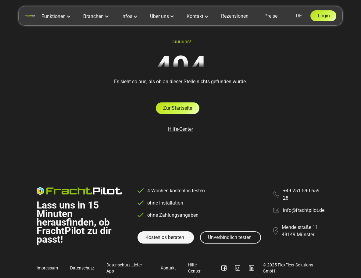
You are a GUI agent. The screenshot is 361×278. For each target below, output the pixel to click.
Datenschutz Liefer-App (124, 267)
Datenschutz (82, 268)
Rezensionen (234, 16)
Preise (270, 16)
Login (324, 16)
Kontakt (168, 268)
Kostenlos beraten (164, 237)
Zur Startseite (177, 108)
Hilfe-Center (180, 129)
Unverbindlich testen (230, 237)
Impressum (47, 268)
